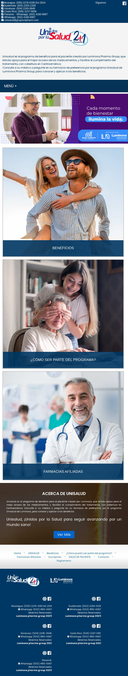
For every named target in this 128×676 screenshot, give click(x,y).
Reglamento (64, 560)
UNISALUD (33, 553)
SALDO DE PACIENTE (80, 556)
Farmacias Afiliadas (29, 556)
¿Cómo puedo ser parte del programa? (89, 553)
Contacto (103, 556)
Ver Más (64, 534)
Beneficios (53, 553)
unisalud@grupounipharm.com (21, 20)
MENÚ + (10, 86)
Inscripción (54, 556)
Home (17, 553)
